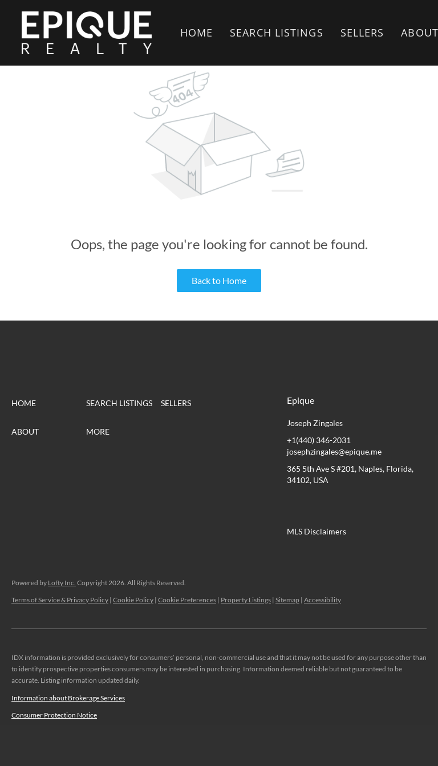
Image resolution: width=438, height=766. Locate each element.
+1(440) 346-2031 (319, 440)
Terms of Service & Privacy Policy (59, 599)
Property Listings (246, 599)
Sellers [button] (362, 32)
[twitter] (341, 505)
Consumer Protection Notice (54, 715)
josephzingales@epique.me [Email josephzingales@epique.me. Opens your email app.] (334, 451)
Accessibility (322, 599)
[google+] (409, 505)
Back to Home (219, 280)
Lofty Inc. (62, 582)
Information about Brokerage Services (68, 698)
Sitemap (287, 599)
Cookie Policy (133, 599)
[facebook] (295, 505)
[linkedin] (318, 505)
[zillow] (363, 505)
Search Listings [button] (276, 32)
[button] (86, 32)
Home (196, 32)
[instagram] (386, 505)
